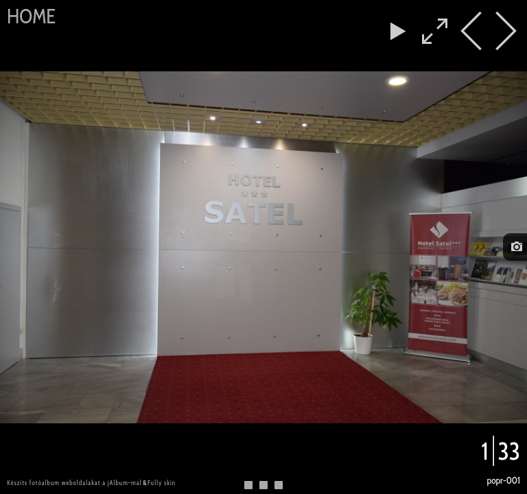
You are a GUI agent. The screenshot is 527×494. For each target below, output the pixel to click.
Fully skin (162, 482)
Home (31, 16)
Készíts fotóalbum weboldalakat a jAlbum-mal (74, 482)
